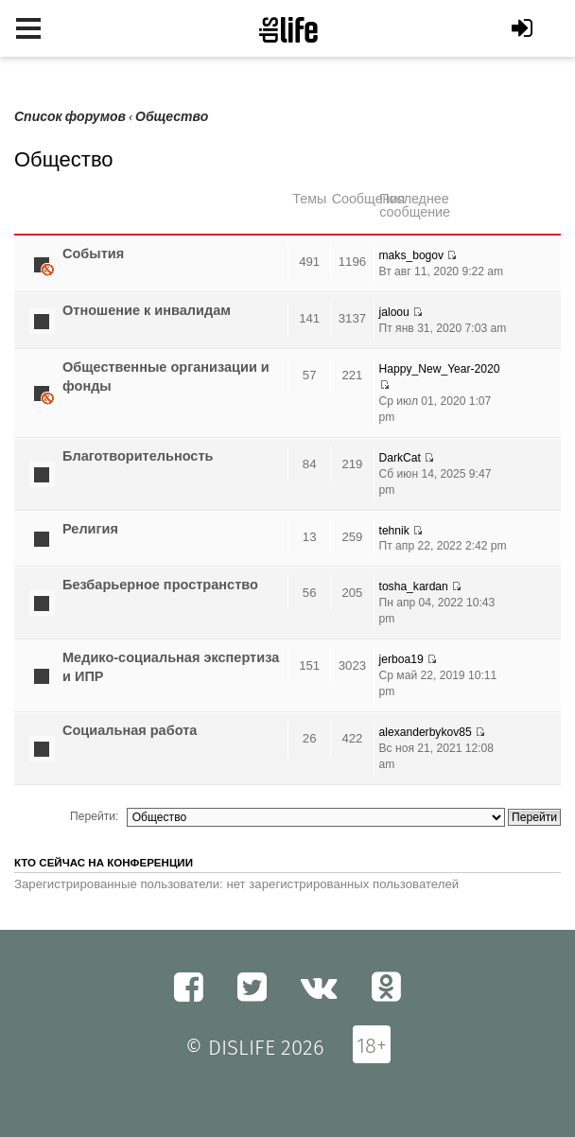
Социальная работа (129, 730)
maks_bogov (411, 255)
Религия (90, 528)
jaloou (394, 312)
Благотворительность (137, 456)
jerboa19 (401, 659)
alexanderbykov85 (425, 732)
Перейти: (94, 816)
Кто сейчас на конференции (103, 862)
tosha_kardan (413, 586)
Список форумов (70, 117)
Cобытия (93, 253)
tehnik (394, 530)
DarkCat (400, 457)
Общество (171, 117)
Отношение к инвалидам (146, 310)
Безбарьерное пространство (160, 584)
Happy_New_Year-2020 (439, 369)
